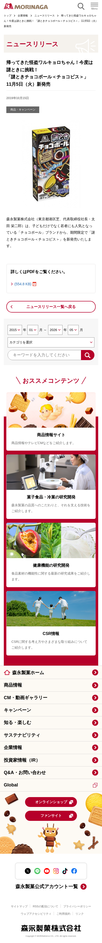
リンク (79, 913)
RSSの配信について (45, 906)
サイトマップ (19, 906)
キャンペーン (17, 710)
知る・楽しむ (17, 722)
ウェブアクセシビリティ (36, 913)
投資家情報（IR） (22, 760)
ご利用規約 (63, 913)
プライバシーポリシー (77, 906)
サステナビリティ (22, 735)
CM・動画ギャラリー (25, 697)
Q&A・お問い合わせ (25, 772)
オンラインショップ (54, 802)
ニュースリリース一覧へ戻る (51, 306)
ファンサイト (57, 816)
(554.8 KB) (22, 284)
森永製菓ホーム (28, 672)
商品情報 (13, 685)
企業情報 (13, 747)
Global (50, 784)
